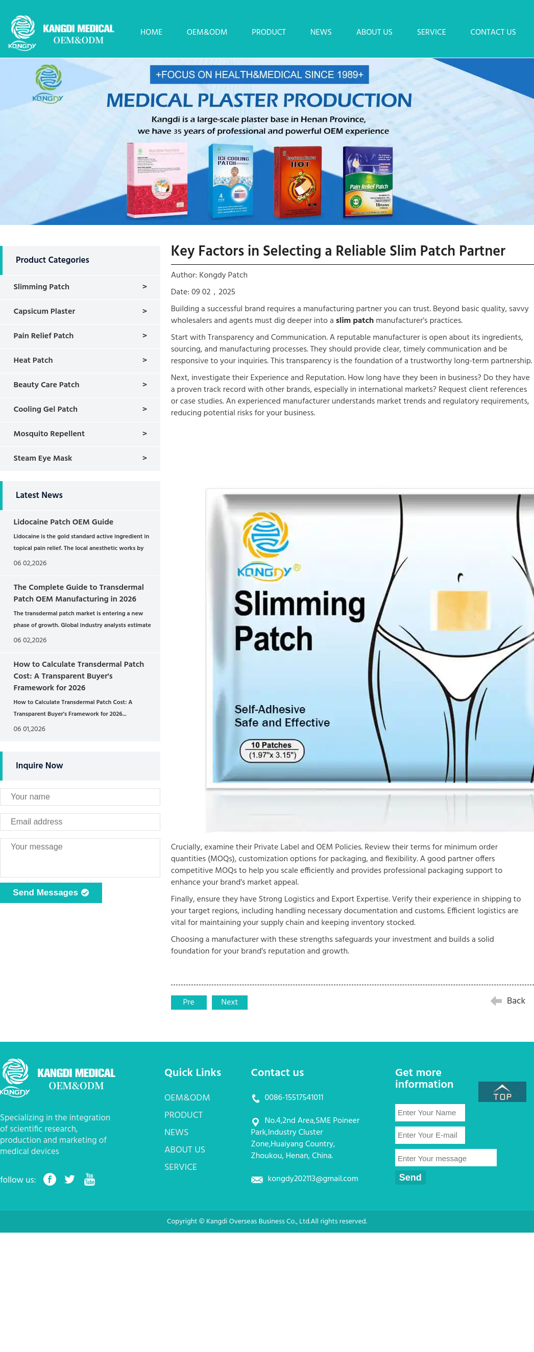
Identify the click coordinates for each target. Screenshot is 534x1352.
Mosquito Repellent (48, 434)
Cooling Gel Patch (45, 409)
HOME (151, 32)
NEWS (321, 32)
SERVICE (431, 32)
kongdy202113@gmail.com (313, 1179)
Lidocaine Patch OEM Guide (63, 522)
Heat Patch (33, 360)
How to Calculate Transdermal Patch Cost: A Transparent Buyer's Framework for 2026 (78, 676)
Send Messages (51, 893)
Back (516, 1001)
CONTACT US (493, 32)
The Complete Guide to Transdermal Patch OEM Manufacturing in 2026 (78, 593)
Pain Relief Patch (43, 336)
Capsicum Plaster (44, 311)
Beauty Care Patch (46, 385)
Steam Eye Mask (42, 458)
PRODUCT (269, 32)
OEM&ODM (207, 32)
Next (229, 1002)
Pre (189, 1002)
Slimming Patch (41, 287)
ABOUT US (374, 32)
